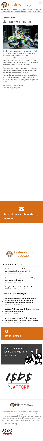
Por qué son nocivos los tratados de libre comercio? (15, 352)
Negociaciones (9, 17)
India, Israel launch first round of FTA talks (19, 287)
